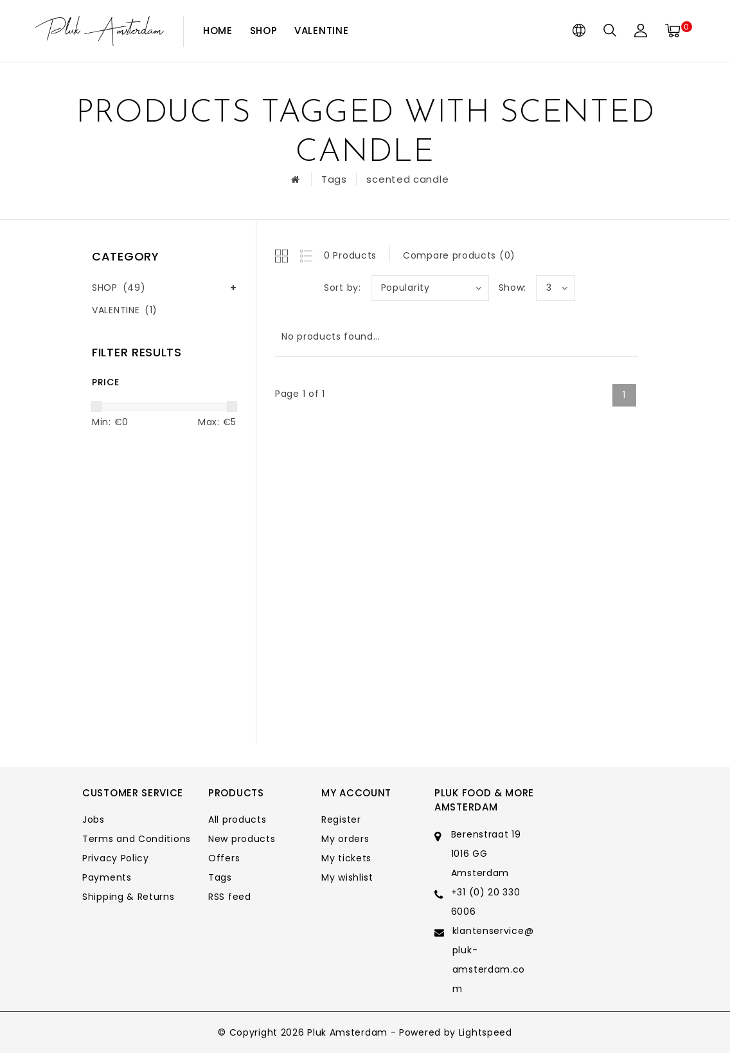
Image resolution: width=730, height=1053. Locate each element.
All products (237, 819)
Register (341, 819)
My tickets (346, 858)
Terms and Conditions (136, 838)
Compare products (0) (459, 255)
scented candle (407, 179)
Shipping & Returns (128, 896)
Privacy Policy (115, 858)
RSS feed (229, 896)
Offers (224, 858)
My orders (345, 838)
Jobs (93, 819)
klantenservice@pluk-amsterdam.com (493, 959)
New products (241, 838)
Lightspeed (485, 1032)
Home (218, 30)
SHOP (264, 30)
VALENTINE (321, 30)
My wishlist (347, 877)
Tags (334, 179)
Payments (107, 877)
